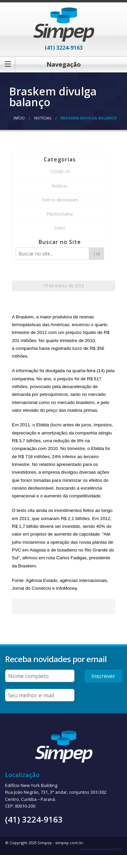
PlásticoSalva (60, 214)
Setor (59, 228)
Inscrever (103, 676)
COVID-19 (59, 171)
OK (96, 254)
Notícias (42, 117)
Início (19, 117)
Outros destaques (60, 200)
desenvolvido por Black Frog (101, 849)
